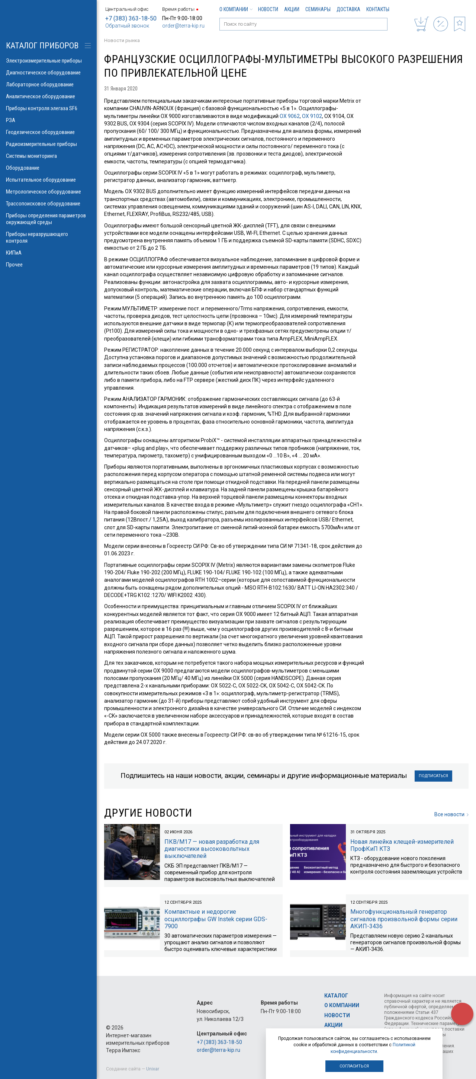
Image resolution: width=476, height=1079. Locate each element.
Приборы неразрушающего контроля (48, 237)
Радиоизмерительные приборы (48, 144)
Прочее (48, 264)
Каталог (336, 996)
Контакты (377, 9)
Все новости (451, 815)
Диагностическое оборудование (48, 72)
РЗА (48, 120)
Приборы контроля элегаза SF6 (48, 108)
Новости (268, 9)
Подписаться (434, 776)
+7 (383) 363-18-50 (131, 18)
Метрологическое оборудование (48, 191)
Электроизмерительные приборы (48, 60)
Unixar (152, 1069)
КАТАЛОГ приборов (42, 45)
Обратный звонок (127, 26)
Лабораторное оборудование (48, 84)
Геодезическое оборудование (48, 132)
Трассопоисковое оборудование (48, 203)
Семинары (318, 9)
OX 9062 (290, 116)
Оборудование (48, 168)
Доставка (348, 9)
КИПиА (48, 252)
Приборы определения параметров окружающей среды (48, 219)
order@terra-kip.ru (183, 26)
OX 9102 (312, 116)
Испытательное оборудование (48, 179)
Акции (291, 9)
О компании (235, 9)
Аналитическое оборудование (48, 96)
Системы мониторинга (48, 156)
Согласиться (354, 1066)
